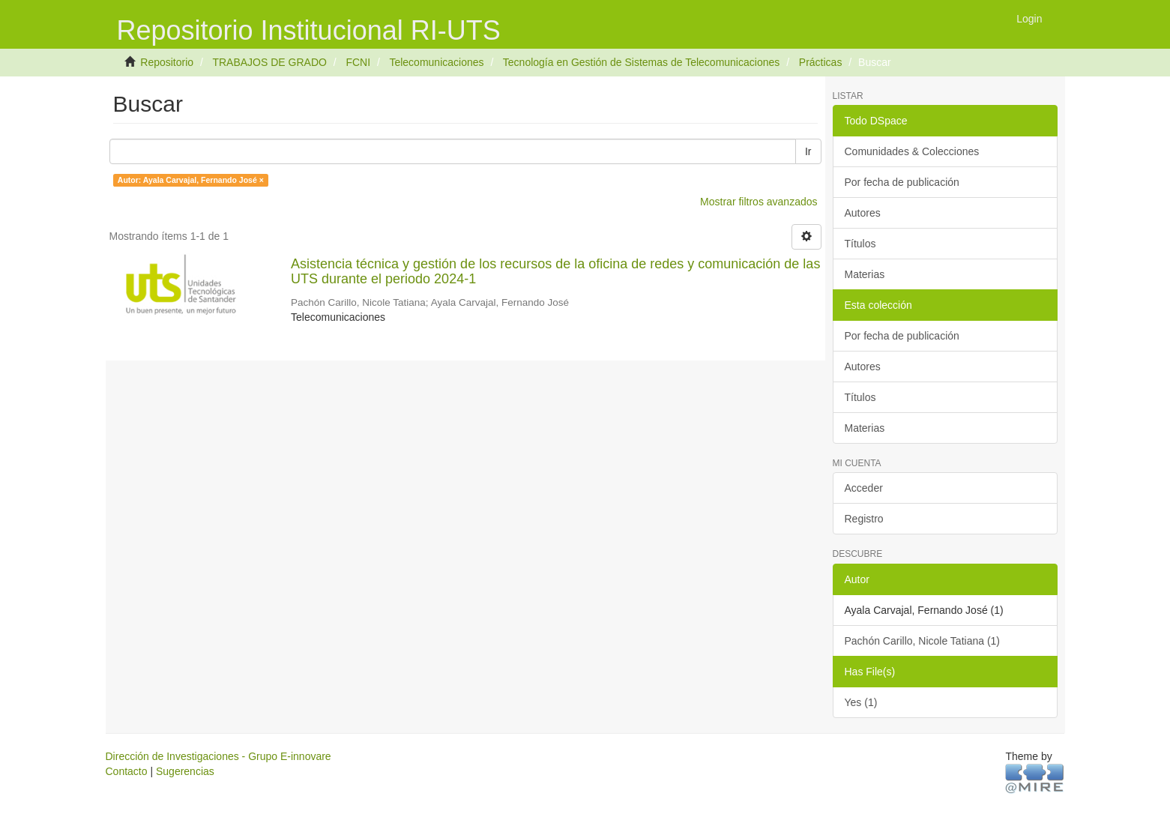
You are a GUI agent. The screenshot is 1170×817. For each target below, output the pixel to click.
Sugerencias (185, 771)
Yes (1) (861, 702)
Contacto (127, 771)
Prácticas (820, 62)
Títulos (860, 244)
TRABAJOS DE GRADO (269, 62)
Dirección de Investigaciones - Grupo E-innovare (218, 756)
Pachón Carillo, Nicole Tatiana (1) (923, 641)
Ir (808, 151)
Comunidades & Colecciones (912, 151)
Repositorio (166, 62)
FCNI (358, 62)
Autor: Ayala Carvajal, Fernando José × (191, 179)
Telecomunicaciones (436, 62)
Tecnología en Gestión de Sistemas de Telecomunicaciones (641, 62)
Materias (865, 274)
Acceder (864, 488)
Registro (864, 519)
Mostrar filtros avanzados (758, 202)
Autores (863, 213)
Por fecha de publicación (902, 182)
